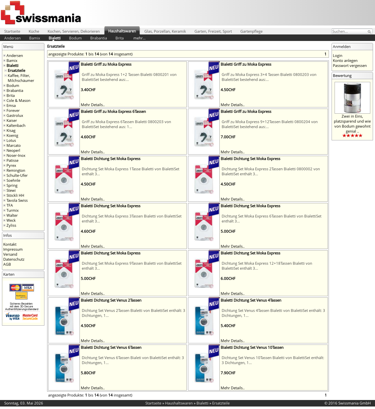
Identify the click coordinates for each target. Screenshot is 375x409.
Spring (11, 185)
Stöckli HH (15, 195)
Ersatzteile (16, 70)
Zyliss (11, 225)
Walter (12, 215)
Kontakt (9, 244)
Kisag (10, 130)
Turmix (12, 210)
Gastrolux (14, 115)
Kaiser (11, 120)
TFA (9, 205)
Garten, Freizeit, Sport (213, 31)
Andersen (12, 37)
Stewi (11, 190)
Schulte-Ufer (17, 175)
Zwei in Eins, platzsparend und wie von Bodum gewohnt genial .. (352, 124)
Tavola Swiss (17, 200)
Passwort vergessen (350, 65)
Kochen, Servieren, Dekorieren (74, 31)
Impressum (13, 249)
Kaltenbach (15, 125)
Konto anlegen (345, 60)
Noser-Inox (15, 155)
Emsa (11, 105)
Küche (34, 31)
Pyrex (11, 165)
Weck (11, 220)
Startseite (12, 31)
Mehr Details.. (93, 104)
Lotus (11, 140)
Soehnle (13, 180)
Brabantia (98, 37)
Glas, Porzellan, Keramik (165, 31)
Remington (15, 170)
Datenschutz (13, 259)
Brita (119, 37)
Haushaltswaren (122, 30)
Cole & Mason (18, 100)
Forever (13, 110)
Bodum (75, 37)
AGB (7, 264)
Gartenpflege (251, 31)
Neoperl (13, 150)
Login (337, 55)
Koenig (12, 135)
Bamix (34, 37)
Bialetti (55, 37)
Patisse (12, 160)
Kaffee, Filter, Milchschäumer (21, 78)
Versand (10, 254)
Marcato (13, 145)
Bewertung (342, 75)
